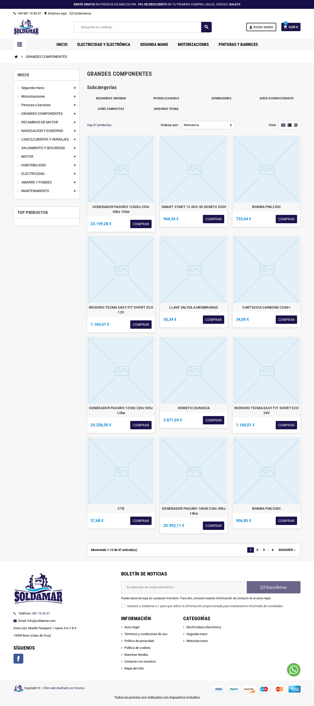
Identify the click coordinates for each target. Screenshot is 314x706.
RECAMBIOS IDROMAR (111, 98)
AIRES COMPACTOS (111, 109)
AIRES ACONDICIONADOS (277, 98)
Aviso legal (131, 627)
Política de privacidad (139, 641)
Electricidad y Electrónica (203, 627)
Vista (272, 125)
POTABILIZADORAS (166, 98)
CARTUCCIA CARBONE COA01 (266, 307)
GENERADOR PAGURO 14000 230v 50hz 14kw (194, 511)
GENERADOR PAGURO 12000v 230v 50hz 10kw (120, 209)
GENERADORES (221, 98)
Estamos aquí (55, 13)
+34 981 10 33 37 (27, 13)
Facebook (18, 659)
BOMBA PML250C (266, 207)
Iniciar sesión (261, 27)
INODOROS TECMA (166, 109)
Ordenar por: (170, 125)
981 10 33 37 (41, 613)
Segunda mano (196, 634)
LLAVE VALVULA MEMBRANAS (193, 307)
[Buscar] (142, 27)
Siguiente (287, 550)
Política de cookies (137, 648)
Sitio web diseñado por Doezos (64, 688)
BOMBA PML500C (266, 508)
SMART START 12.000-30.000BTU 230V (193, 207)
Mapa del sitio (134, 668)
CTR (121, 508)
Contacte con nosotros (140, 661)
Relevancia (191, 125)
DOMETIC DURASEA (194, 408)
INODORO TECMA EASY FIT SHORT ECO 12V (121, 309)
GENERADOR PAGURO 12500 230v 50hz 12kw (121, 410)
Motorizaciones (197, 641)
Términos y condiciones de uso (145, 634)
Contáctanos (80, 13)
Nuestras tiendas (136, 654)
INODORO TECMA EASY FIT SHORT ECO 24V (266, 410)
